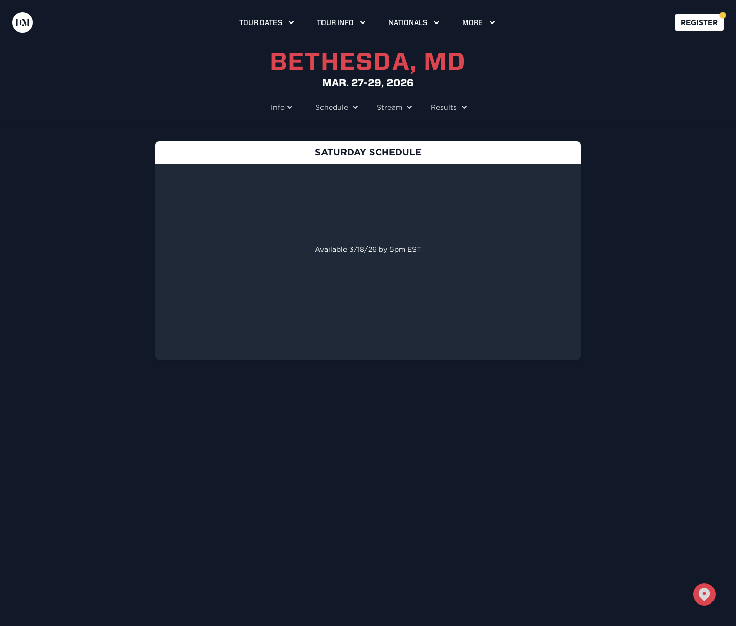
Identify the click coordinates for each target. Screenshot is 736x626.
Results (448, 107)
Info (283, 107)
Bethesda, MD (368, 61)
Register (699, 22)
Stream (393, 107)
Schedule (335, 107)
